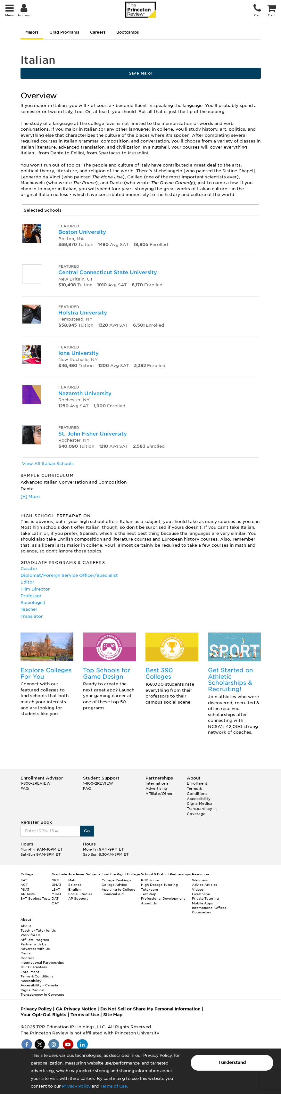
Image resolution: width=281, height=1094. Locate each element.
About (26, 926)
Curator (29, 568)
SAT (24, 880)
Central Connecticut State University (107, 272)
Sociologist (33, 602)
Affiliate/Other (159, 793)
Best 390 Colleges (159, 673)
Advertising (156, 788)
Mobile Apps (202, 903)
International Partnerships (42, 962)
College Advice (114, 884)
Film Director (35, 589)
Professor (31, 595)
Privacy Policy (76, 1086)
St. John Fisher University (92, 434)
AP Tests (28, 894)
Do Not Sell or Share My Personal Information (150, 1009)
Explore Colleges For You (46, 673)
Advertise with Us (35, 949)
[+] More (30, 496)
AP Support (78, 898)
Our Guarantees (34, 967)
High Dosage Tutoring (159, 884)
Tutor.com (149, 889)
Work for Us (30, 935)
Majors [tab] (31, 32)
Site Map (112, 1014)
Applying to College (118, 889)
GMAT (57, 884)
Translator (32, 616)
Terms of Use (113, 1086)
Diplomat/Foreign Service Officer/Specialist (69, 575)
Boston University (82, 232)
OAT (55, 903)
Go (87, 831)
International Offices (209, 908)
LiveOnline (201, 894)
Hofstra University (82, 313)
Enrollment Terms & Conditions (197, 788)
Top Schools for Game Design (106, 673)
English (74, 889)
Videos (197, 889)
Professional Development (163, 898)
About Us (149, 903)
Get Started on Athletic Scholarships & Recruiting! (230, 679)
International (157, 783)
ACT (24, 884)
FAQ (25, 788)
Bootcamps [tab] (127, 32)
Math (72, 880)
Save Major (141, 73)
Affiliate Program (35, 940)
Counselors (201, 912)
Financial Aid (113, 894)
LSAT (56, 889)
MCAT (57, 894)
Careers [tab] (97, 32)
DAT (55, 898)
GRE (55, 880)
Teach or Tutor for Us (38, 930)
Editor (27, 582)
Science (74, 884)
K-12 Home (150, 880)
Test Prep (148, 894)
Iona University (78, 353)
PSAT (25, 889)
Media (25, 953)
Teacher (29, 609)
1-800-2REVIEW (36, 783)
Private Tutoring (205, 898)
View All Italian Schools (48, 463)
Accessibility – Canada (39, 985)
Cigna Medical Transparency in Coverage (202, 808)
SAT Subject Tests (35, 898)
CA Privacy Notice (76, 1009)
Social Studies (80, 894)
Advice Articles (204, 884)
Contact (27, 958)
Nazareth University (85, 393)
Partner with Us (33, 944)
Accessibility (199, 798)
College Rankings (116, 880)
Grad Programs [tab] (64, 32)
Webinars (200, 880)
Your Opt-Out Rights (43, 1014)
